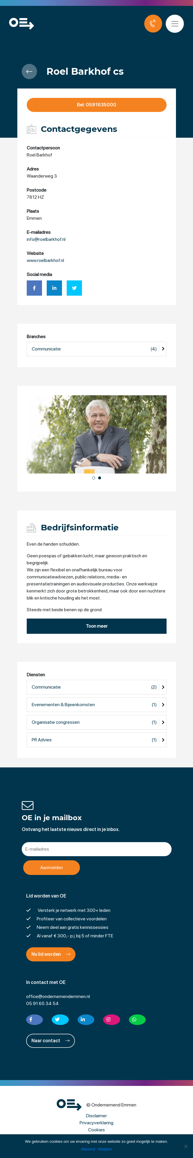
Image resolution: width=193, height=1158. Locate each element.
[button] (93, 477)
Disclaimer (96, 1115)
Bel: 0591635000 (96, 105)
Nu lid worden (50, 954)
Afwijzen (105, 1149)
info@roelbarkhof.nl (46, 239)
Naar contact (50, 1040)
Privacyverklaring (96, 1122)
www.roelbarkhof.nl (45, 260)
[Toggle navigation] (175, 24)
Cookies (96, 1130)
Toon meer (97, 626)
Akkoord (88, 1149)
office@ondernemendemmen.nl (58, 996)
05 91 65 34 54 (42, 1003)
